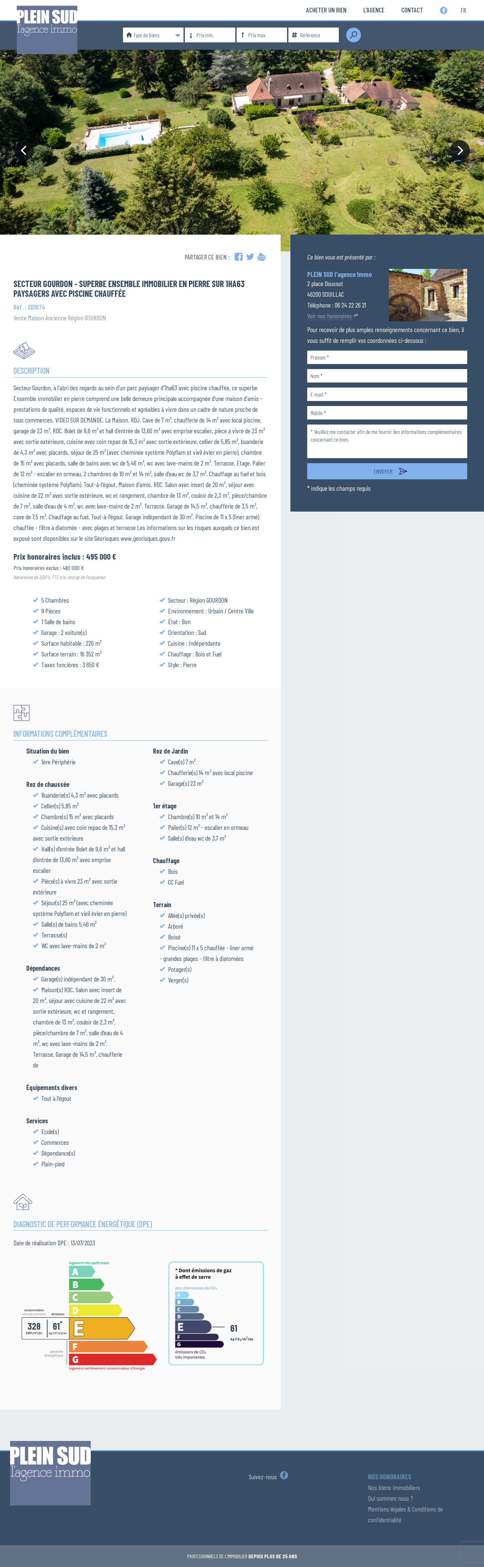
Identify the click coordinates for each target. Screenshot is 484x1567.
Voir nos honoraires (329, 316)
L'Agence (374, 10)
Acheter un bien (326, 10)
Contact (412, 10)
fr (463, 10)
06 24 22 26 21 (350, 305)
